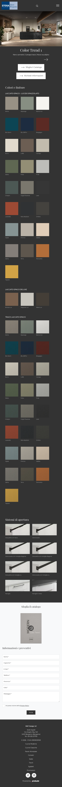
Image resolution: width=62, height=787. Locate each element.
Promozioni (31, 770)
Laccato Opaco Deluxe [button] (16, 289)
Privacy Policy (24, 705)
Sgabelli (31, 766)
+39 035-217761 (32, 736)
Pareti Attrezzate (31, 751)
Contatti (31, 755)
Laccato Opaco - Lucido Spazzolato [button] (22, 93)
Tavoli (31, 763)
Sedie (31, 759)
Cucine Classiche (31, 748)
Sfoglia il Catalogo (31, 67)
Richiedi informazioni (31, 75)
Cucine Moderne (31, 744)
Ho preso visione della (17, 705)
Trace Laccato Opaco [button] (15, 317)
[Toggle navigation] (57, 6)
